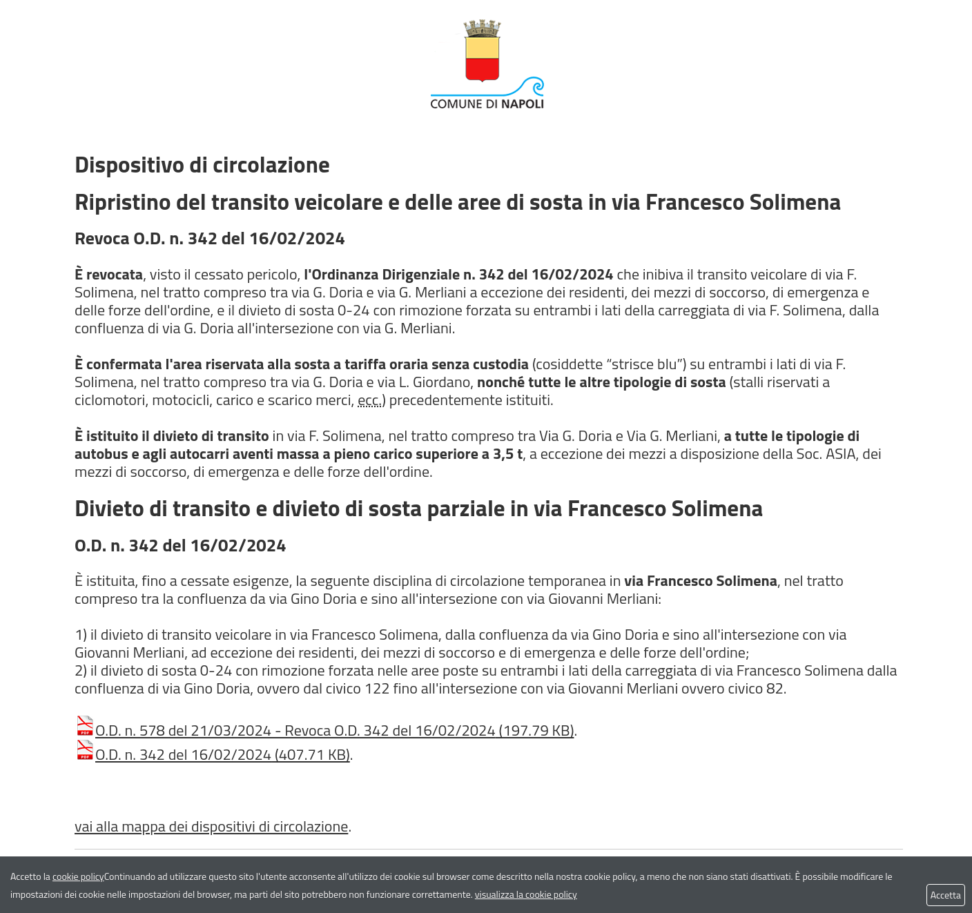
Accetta (946, 894)
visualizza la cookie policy (526, 894)
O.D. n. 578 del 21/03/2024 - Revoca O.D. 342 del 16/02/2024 (324, 730)
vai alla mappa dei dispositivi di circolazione (211, 826)
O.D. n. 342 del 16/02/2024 (212, 754)
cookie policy (78, 876)
